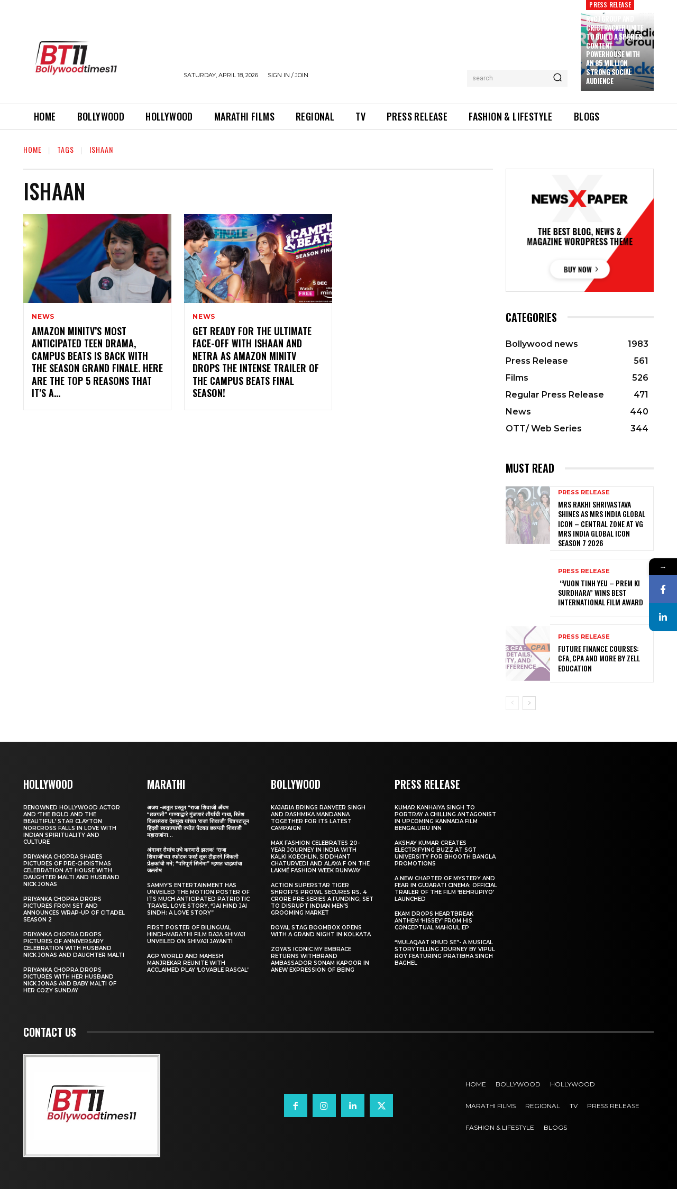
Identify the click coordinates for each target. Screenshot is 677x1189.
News (43, 317)
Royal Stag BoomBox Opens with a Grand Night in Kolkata (321, 931)
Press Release (584, 492)
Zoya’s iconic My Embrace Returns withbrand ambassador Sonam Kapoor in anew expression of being (320, 959)
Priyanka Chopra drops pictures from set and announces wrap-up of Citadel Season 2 (74, 909)
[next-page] (529, 703)
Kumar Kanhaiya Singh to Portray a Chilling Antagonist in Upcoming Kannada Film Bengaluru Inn (445, 818)
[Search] (557, 78)
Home (32, 149)
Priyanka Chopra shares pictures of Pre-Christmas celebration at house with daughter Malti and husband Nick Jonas (71, 870)
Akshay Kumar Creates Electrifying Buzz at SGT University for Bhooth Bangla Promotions (445, 853)
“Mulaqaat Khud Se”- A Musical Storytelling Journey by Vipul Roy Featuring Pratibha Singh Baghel (445, 952)
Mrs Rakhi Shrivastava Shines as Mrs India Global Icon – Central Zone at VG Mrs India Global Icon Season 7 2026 (601, 523)
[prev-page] (512, 703)
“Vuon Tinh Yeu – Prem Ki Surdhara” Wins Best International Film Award (600, 592)
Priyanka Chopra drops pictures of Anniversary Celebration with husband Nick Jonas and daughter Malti (73, 944)
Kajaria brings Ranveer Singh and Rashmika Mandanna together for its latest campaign (318, 818)
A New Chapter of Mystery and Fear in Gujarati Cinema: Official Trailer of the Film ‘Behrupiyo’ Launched (446, 888)
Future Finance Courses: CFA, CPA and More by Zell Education (599, 658)
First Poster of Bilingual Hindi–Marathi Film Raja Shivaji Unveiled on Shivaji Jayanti (196, 934)
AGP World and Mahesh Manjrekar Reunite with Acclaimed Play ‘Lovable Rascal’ (198, 963)
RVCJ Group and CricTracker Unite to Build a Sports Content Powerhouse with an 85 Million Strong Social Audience (615, 49)
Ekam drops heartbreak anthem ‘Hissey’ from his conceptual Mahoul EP (434, 920)
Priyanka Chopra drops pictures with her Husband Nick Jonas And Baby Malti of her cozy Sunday (69, 980)
